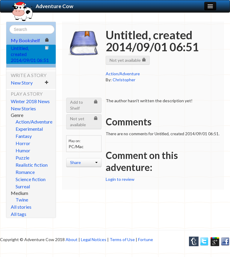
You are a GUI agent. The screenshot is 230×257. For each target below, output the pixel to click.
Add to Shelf (84, 105)
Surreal (23, 186)
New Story (30, 82)
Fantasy (24, 136)
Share (84, 162)
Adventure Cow (42, 6)
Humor (23, 150)
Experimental (29, 129)
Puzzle (22, 157)
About (72, 239)
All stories (21, 207)
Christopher (124, 79)
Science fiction (31, 179)
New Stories (23, 108)
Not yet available (128, 60)
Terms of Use (122, 239)
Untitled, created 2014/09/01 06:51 (30, 54)
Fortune (145, 239)
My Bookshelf (30, 40)
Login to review (120, 179)
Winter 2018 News (30, 101)
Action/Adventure (34, 121)
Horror (23, 143)
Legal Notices (93, 239)
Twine (22, 199)
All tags (18, 214)
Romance (25, 172)
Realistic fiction (32, 165)
